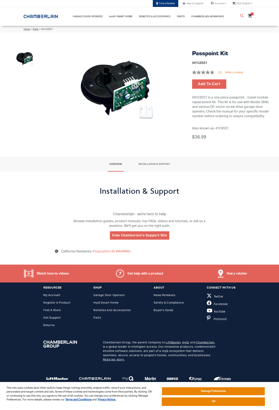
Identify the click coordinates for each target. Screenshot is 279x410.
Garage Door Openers (109, 295)
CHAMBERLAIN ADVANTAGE (207, 16)
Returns (49, 325)
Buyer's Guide (163, 310)
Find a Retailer (165, 3)
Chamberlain (205, 342)
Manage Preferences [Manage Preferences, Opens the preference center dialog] (213, 391)
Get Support (52, 317)
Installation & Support (154, 164)
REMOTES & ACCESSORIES (155, 16)
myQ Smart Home (106, 302)
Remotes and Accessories (112, 310)
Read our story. (114, 359)
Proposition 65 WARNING (111, 251)
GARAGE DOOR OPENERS (88, 16)
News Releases (164, 295)
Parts (35, 29)
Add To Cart (209, 84)
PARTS (181, 16)
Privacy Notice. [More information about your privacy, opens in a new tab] (107, 399)
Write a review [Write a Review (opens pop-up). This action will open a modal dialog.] (234, 72)
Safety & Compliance (169, 302)
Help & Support (192, 3)
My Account (51, 295)
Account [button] (218, 3)
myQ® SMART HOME (120, 16)
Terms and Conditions (78, 399)
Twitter (215, 296)
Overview (115, 164)
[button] (243, 3)
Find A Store (52, 310)
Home (27, 29)
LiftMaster (173, 342)
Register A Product (56, 302)
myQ (185, 342)
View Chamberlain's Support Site (139, 235)
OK (213, 401)
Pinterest (217, 319)
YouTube (216, 311)
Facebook (217, 304)
